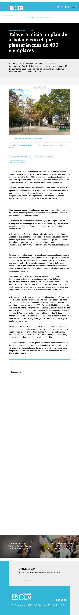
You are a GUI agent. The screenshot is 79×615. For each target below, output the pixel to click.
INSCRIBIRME (25, 580)
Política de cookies (47, 605)
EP (34, 145)
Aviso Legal (29, 605)
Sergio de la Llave (17, 162)
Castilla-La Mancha (42, 18)
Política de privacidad (37, 605)
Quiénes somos (55, 605)
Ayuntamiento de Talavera (20, 157)
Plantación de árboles (44, 157)
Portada (31, 18)
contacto (63, 604)
